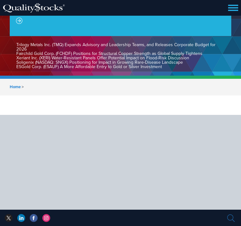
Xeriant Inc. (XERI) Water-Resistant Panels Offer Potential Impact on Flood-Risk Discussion (102, 58)
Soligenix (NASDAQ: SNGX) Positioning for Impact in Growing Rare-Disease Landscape (99, 62)
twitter (9, 218)
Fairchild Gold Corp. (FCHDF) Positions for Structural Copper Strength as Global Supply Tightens (109, 53)
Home (15, 86)
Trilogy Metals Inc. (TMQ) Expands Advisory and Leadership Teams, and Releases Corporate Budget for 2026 (116, 47)
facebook (21, 218)
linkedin (34, 218)
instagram (46, 218)
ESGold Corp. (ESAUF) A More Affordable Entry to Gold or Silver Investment (89, 66)
